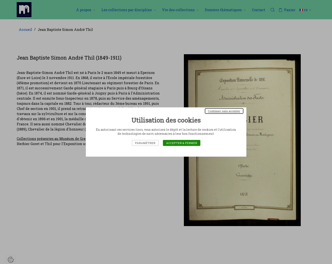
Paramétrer (145, 143)
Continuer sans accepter (224, 111)
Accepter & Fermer (181, 143)
